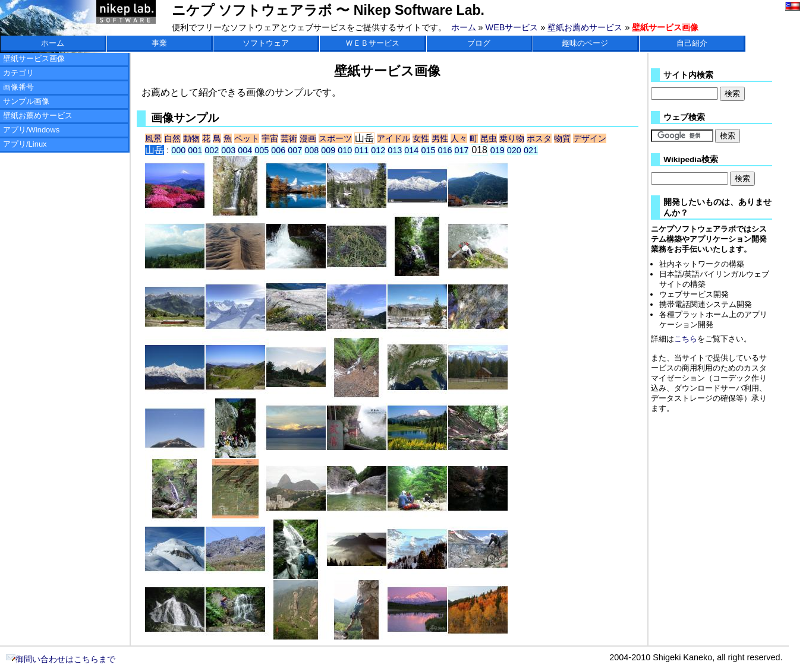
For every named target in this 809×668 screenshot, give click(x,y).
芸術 (289, 138)
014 (411, 150)
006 (278, 150)
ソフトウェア (266, 43)
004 (245, 150)
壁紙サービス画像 (34, 58)
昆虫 (488, 138)
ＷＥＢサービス (372, 43)
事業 (159, 43)
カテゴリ (18, 72)
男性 (440, 138)
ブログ (478, 43)
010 (345, 150)
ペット (246, 138)
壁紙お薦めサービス (584, 27)
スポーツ (335, 138)
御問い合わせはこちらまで (60, 659)
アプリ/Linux (25, 144)
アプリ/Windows (31, 129)
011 (361, 150)
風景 (153, 138)
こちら (685, 338)
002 (211, 150)
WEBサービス (512, 27)
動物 (191, 138)
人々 (459, 138)
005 (261, 150)
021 (531, 150)
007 (295, 150)
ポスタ (539, 138)
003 (228, 150)
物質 (562, 138)
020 (514, 150)
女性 (421, 138)
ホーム (463, 27)
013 (395, 150)
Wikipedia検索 (690, 159)
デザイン (589, 138)
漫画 (308, 138)
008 (311, 150)
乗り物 (511, 138)
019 (497, 150)
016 (444, 150)
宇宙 (270, 138)
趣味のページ (585, 43)
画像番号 (18, 87)
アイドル (393, 138)
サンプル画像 (26, 101)
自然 (172, 138)
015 (428, 150)
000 (178, 150)
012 (378, 150)
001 (195, 150)
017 (461, 150)
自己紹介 (691, 43)
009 (328, 150)
